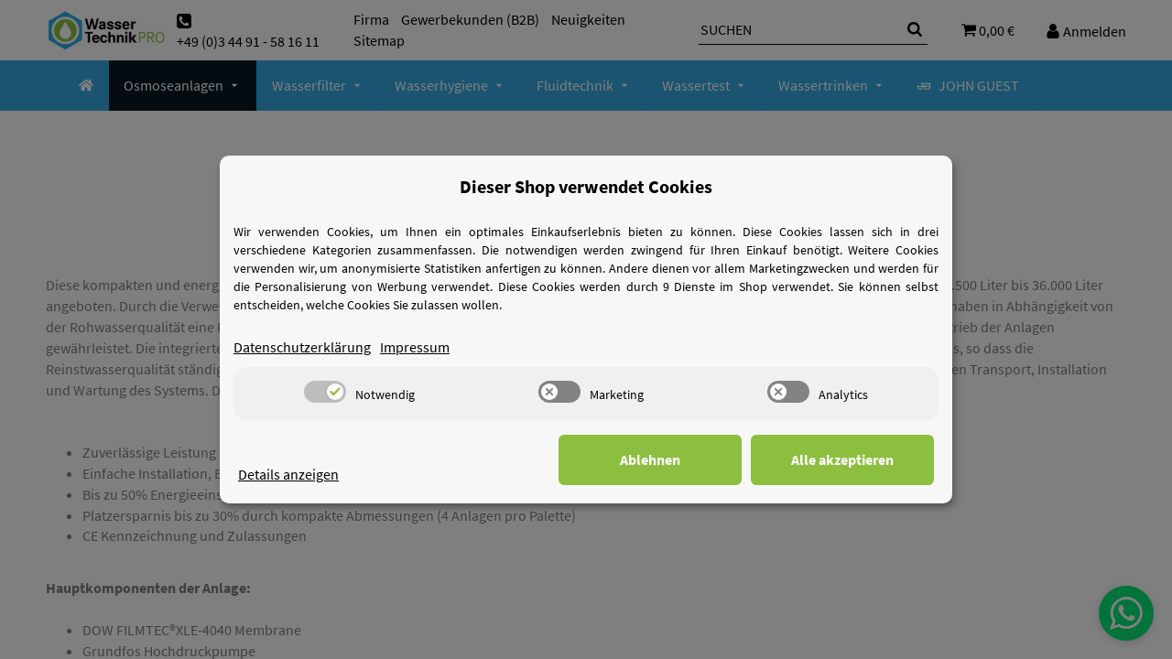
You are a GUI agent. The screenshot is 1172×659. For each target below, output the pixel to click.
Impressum (415, 347)
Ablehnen (650, 459)
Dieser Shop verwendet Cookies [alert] (586, 186)
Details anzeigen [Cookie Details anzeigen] (288, 474)
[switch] (325, 392)
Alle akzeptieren (842, 459)
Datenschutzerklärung (302, 347)
